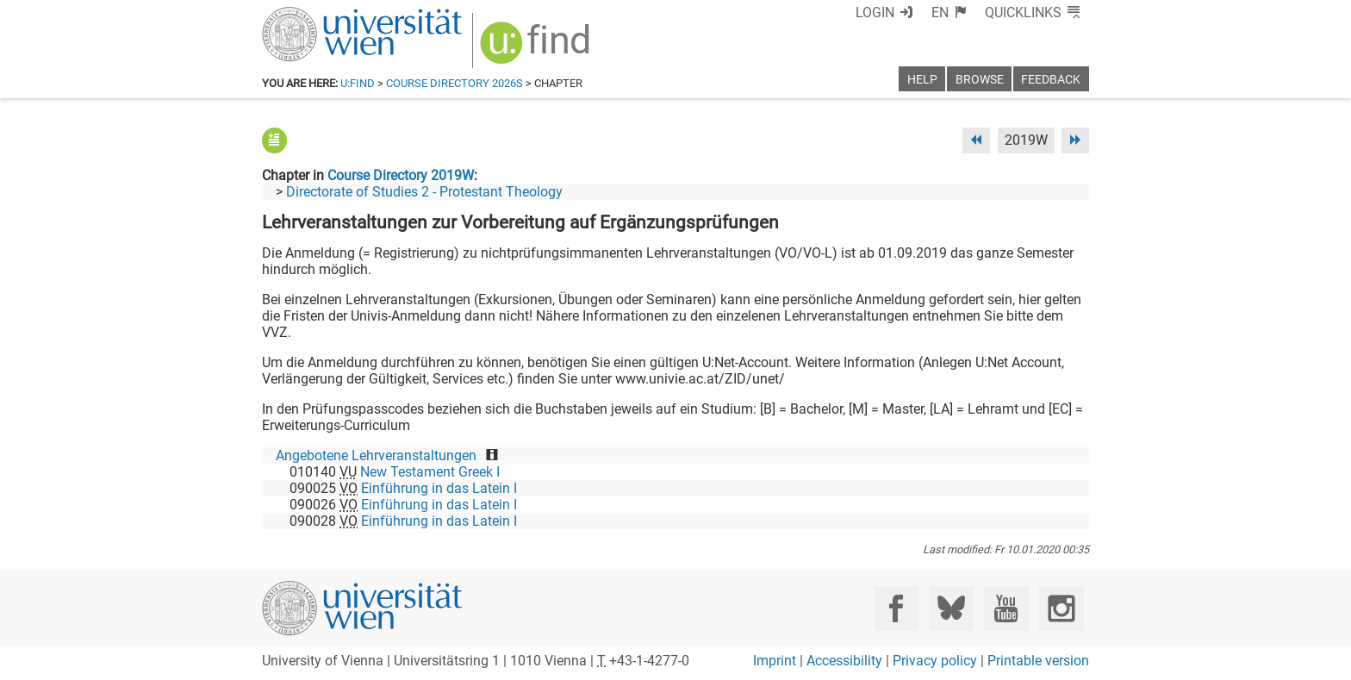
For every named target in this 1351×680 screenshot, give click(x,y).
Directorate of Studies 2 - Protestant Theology (424, 192)
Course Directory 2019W (400, 175)
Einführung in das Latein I (439, 488)
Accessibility (844, 660)
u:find (357, 83)
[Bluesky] (951, 608)
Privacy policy (935, 660)
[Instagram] (1061, 608)
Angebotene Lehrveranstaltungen (376, 455)
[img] (537, 49)
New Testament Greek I (430, 472)
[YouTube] (1006, 608)
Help (922, 79)
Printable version (1038, 660)
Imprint (774, 660)
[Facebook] (896, 608)
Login (875, 12)
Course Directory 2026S (454, 83)
